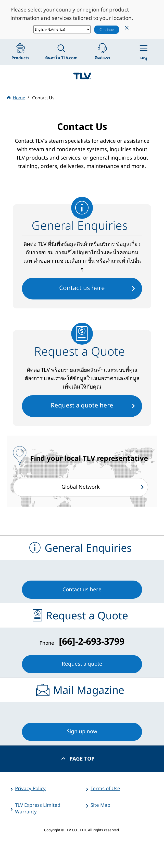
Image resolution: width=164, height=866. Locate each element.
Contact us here (82, 287)
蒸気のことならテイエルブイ (82, 76)
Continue (106, 29)
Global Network (80, 486)
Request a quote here (82, 405)
